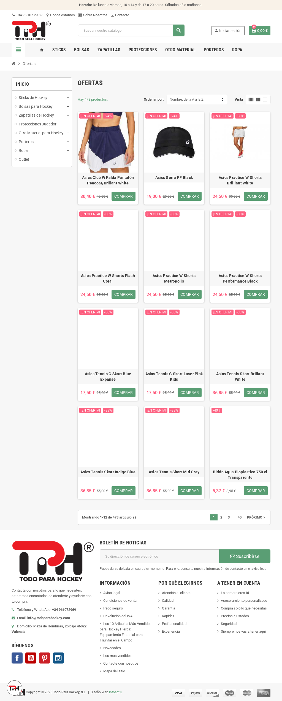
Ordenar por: (154, 99)
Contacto (120, 15)
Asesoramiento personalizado (244, 600)
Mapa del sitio (114, 671)
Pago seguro (113, 608)
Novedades (112, 648)
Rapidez (168, 616)
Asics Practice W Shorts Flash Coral (108, 278)
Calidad (167, 600)
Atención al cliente (176, 593)
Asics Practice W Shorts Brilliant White (240, 180)
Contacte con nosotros (121, 663)
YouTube (30, 658)
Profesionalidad (174, 624)
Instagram (58, 658)
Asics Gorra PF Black (174, 177)
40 (240, 517)
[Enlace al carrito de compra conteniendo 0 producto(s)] (259, 30)
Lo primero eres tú (235, 593)
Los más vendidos (117, 656)
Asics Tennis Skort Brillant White (240, 377)
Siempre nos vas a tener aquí (243, 631)
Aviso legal (111, 593)
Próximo (256, 517)
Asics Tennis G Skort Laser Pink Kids (174, 377)
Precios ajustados (235, 616)
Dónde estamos (60, 15)
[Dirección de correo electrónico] (159, 556)
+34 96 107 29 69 (27, 15)
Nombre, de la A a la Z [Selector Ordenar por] (187, 99)
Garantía (168, 608)
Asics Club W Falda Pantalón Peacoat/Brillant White (108, 180)
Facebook (17, 658)
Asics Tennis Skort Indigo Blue (107, 472)
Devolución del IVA (117, 616)
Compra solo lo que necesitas (244, 608)
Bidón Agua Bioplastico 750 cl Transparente (240, 475)
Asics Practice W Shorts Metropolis (174, 278)
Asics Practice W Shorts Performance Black (240, 278)
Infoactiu (115, 692)
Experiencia (171, 631)
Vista (239, 99)
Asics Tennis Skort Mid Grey (174, 472)
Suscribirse (244, 556)
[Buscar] (131, 30)
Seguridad (229, 624)
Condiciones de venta (120, 600)
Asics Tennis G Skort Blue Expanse (108, 377)
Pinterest (44, 658)
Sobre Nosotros (92, 15)
